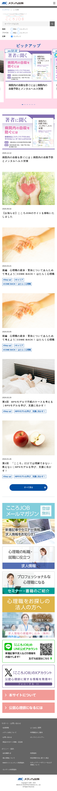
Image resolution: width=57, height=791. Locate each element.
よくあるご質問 (35, 728)
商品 (14, 29)
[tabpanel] (28, 73)
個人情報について (9, 758)
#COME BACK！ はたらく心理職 (17, 284)
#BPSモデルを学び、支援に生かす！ (30, 411)
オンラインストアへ (37, 737)
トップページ (6, 9)
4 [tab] (29, 104)
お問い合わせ (7, 737)
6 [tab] (34, 104)
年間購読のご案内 (36, 732)
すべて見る (28, 487)
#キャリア (19, 280)
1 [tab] (22, 104)
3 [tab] (27, 104)
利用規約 (33, 753)
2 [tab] (25, 104)
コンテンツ (24, 29)
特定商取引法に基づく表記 (39, 758)
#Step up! (7, 280)
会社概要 (6, 753)
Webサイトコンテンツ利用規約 (13, 763)
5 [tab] (32, 104)
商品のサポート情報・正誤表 (13, 742)
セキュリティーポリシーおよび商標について (41, 764)
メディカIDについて (9, 732)
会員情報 (6, 728)
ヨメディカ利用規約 (9, 769)
